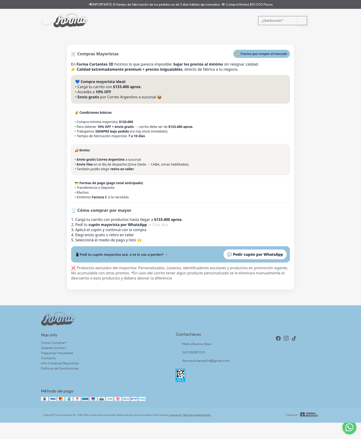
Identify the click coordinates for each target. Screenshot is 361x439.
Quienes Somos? (53, 348)
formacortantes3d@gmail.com (203, 361)
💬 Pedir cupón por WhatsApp (255, 254)
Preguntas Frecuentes (57, 353)
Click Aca (160, 224)
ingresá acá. (175, 414)
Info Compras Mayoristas (60, 363)
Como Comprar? (54, 343)
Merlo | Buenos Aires (193, 344)
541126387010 (190, 352)
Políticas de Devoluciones (60, 368)
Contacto (48, 358)
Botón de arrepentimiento (197, 414)
